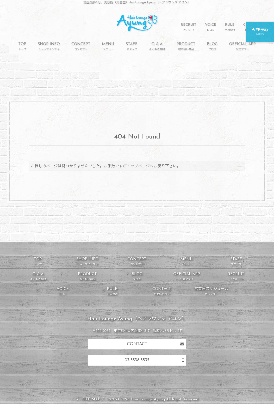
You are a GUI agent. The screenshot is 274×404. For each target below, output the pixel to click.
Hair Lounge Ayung (148, 399)
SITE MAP (91, 399)
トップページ (138, 166)
